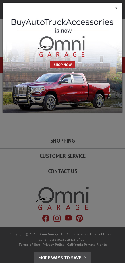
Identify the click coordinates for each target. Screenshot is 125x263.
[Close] (62, 8)
